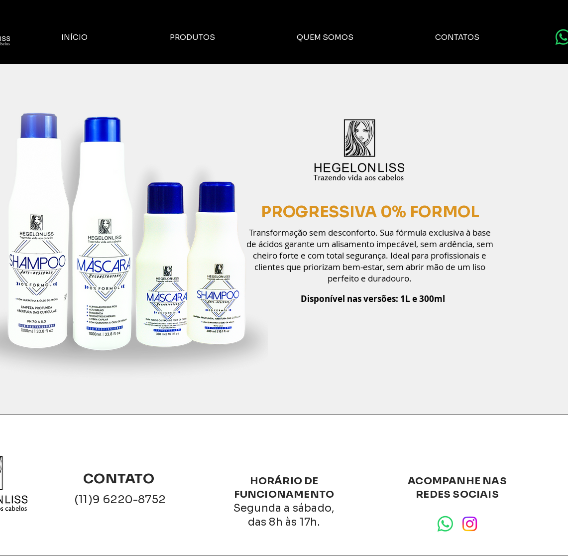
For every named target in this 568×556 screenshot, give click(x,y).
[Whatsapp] (445, 524)
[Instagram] (469, 524)
